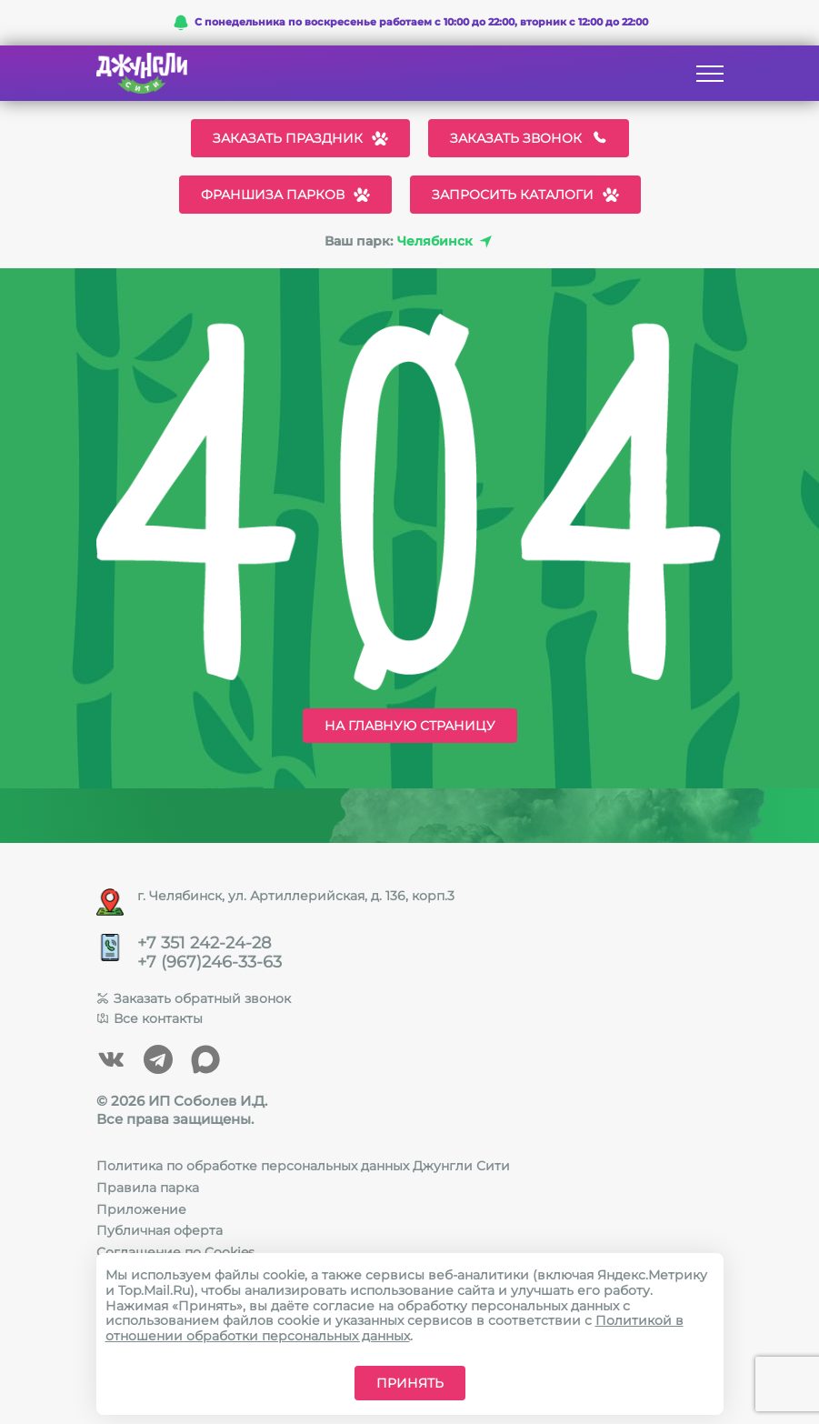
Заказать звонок (528, 138)
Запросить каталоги (525, 194)
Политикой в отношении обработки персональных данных (394, 1328)
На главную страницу (410, 725)
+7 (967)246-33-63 (209, 962)
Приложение (141, 1209)
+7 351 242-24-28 (204, 943)
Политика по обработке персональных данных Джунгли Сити (303, 1166)
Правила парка (147, 1187)
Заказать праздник (300, 138)
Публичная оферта (159, 1230)
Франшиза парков (285, 194)
